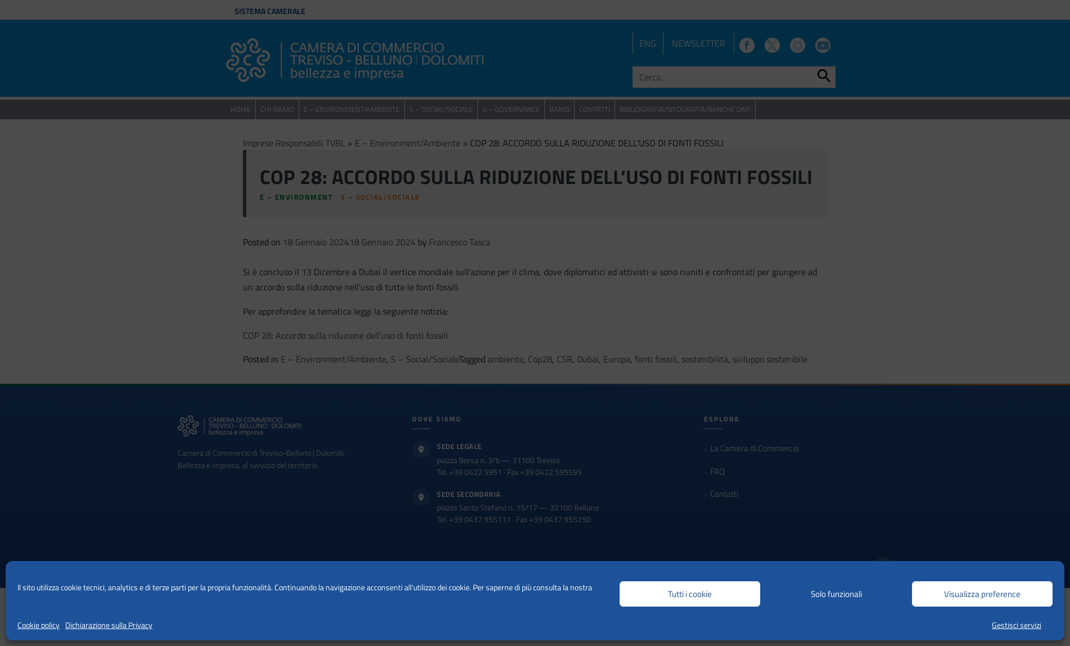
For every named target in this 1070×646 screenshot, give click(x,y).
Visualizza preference (982, 593)
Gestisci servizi (1016, 625)
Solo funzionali (836, 593)
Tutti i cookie (690, 593)
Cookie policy (38, 625)
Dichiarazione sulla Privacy (108, 625)
